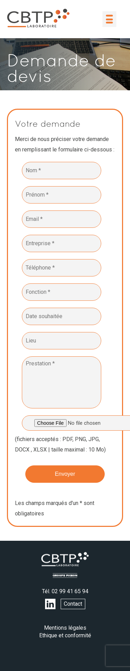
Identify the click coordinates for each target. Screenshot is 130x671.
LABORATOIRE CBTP (38, 18)
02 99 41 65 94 (70, 591)
